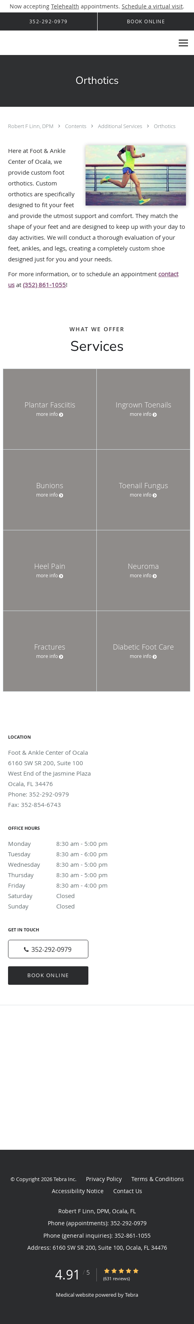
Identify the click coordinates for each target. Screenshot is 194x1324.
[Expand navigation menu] (183, 43)
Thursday (66, 875)
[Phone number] (48, 949)
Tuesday (66, 854)
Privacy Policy (104, 1179)
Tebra (131, 1294)
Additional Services (120, 126)
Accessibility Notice (78, 1191)
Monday (66, 843)
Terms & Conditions (157, 1179)
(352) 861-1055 (44, 285)
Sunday (66, 906)
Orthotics (165, 126)
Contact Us (127, 1191)
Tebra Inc (64, 1179)
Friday (66, 885)
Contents (76, 126)
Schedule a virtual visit (152, 6)
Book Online (48, 975)
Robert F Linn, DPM (31, 126)
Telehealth (65, 6)
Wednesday (66, 864)
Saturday (66, 895)
